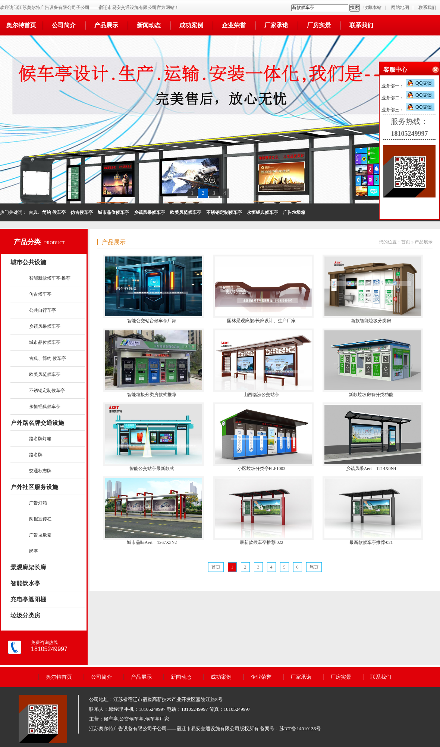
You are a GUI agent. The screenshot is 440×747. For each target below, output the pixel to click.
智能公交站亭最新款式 (151, 468)
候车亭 (111, 719)
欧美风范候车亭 (44, 374)
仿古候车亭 (40, 294)
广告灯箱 (38, 502)
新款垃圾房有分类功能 (371, 394)
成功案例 (191, 25)
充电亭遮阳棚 (28, 599)
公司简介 (64, 25)
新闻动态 (149, 25)
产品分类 (27, 242)
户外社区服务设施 (34, 487)
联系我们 (427, 7)
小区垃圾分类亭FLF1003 (262, 468)
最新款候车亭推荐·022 (261, 542)
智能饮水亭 (25, 583)
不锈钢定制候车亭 (47, 390)
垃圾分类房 (25, 615)
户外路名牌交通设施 (37, 423)
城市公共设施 (28, 262)
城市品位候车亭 (44, 342)
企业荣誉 (234, 25)
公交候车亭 (131, 719)
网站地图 (400, 7)
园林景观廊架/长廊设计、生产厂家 (261, 320)
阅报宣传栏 (40, 519)
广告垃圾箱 (40, 535)
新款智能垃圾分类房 (371, 320)
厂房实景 (319, 25)
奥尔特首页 (21, 25)
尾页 (313, 567)
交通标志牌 (40, 470)
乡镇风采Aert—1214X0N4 (371, 468)
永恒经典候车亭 (44, 406)
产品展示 (106, 25)
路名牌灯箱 (40, 438)
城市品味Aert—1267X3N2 (152, 542)
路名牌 (36, 454)
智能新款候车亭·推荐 (49, 278)
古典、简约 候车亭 (47, 358)
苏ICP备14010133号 (300, 728)
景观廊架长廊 (28, 567)
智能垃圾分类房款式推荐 (151, 394)
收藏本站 (372, 7)
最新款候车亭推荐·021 (371, 542)
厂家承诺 (276, 25)
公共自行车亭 (42, 310)
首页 (405, 242)
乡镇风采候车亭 (44, 326)
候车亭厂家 (157, 719)
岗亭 (33, 551)
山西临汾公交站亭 (261, 394)
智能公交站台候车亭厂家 (151, 320)
